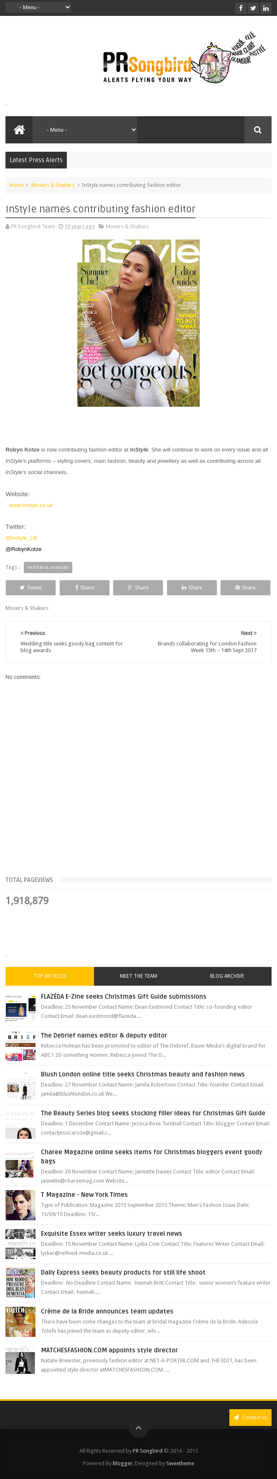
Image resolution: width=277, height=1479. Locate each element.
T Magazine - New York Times (84, 1194)
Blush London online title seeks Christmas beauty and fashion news (143, 1074)
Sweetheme (180, 1463)
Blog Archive (227, 976)
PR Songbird (148, 1451)
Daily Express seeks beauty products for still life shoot (123, 1272)
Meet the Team (138, 976)
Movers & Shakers (52, 185)
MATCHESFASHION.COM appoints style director (109, 1350)
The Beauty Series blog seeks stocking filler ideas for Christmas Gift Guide (153, 1113)
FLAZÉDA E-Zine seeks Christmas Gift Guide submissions (123, 996)
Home (17, 185)
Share (84, 587)
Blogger (122, 1463)
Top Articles (49, 976)
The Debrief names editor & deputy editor (104, 1035)
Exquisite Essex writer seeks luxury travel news (111, 1233)
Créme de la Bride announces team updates (107, 1311)
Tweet (31, 587)
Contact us (250, 1417)
